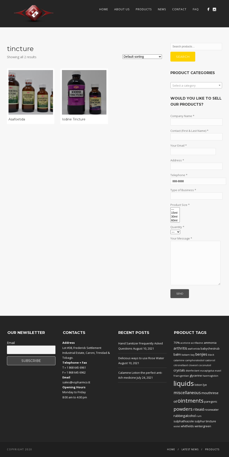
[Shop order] (142, 56)
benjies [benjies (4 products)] (201, 354)
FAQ (196, 9)
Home (103, 9)
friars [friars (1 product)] (177, 375)
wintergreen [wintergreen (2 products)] (203, 426)
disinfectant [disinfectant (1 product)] (192, 370)
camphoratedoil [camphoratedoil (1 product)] (194, 360)
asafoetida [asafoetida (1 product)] (194, 348)
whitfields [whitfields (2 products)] (187, 426)
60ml (175, 220)
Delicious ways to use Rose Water (141, 358)
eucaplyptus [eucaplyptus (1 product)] (207, 370)
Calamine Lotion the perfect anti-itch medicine (140, 375)
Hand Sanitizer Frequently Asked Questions (140, 345)
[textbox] (196, 85)
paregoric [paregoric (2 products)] (210, 401)
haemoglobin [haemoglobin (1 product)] (210, 375)
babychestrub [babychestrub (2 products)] (210, 348)
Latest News (190, 449)
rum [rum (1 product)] (198, 416)
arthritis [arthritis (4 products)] (180, 348)
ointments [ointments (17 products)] (191, 400)
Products (144, 9)
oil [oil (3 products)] (175, 401)
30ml (175, 217)
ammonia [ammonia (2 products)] (210, 343)
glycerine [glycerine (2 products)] (196, 376)
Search (183, 56)
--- (175, 209)
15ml (175, 213)
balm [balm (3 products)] (177, 354)
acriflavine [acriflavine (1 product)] (197, 342)
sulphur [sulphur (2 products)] (200, 421)
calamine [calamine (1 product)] (179, 360)
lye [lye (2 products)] (205, 385)
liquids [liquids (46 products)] (184, 383)
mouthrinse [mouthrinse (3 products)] (209, 393)
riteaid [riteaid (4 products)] (198, 409)
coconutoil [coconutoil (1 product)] (204, 365)
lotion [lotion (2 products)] (198, 385)
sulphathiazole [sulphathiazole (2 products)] (184, 421)
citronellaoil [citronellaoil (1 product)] (181, 365)
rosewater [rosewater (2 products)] (212, 410)
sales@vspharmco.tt (76, 382)
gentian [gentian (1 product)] (184, 375)
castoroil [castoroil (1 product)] (210, 360)
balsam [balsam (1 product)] (186, 354)
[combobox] (196, 85)
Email (11, 343)
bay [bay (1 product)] (193, 354)
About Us (121, 9)
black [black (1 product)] (211, 354)
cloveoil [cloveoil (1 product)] (193, 365)
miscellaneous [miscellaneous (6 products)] (187, 392)
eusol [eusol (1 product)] (218, 370)
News (162, 9)
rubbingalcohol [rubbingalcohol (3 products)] (185, 415)
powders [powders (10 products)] (183, 409)
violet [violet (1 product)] (177, 426)
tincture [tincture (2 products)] (211, 421)
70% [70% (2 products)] (177, 343)
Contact (179, 9)
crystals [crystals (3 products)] (179, 370)
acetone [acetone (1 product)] (185, 342)
